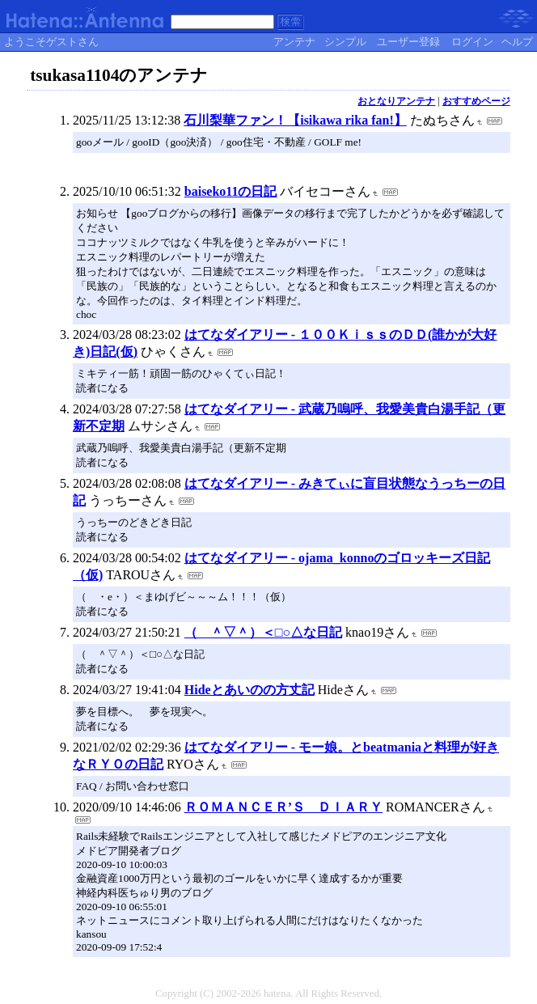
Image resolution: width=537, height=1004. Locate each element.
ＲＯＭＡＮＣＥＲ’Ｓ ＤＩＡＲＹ (283, 807)
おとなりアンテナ (396, 101)
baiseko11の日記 (230, 191)
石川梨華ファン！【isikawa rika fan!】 (295, 120)
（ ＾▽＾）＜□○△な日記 (263, 632)
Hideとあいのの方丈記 (249, 690)
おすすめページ (476, 101)
